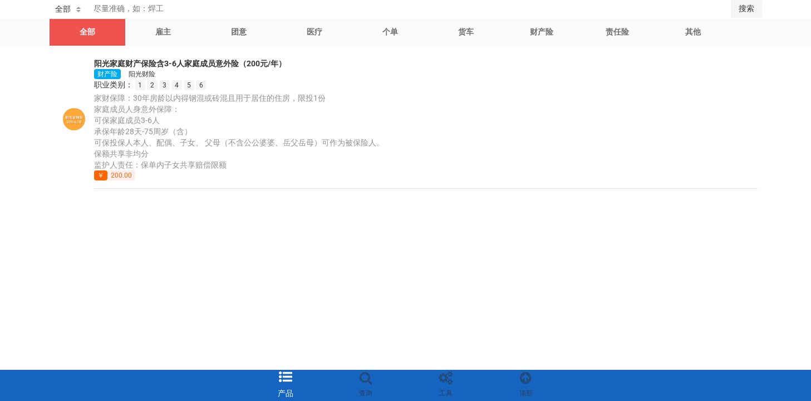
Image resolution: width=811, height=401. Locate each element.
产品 (285, 393)
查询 (365, 393)
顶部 (526, 393)
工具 (446, 393)
